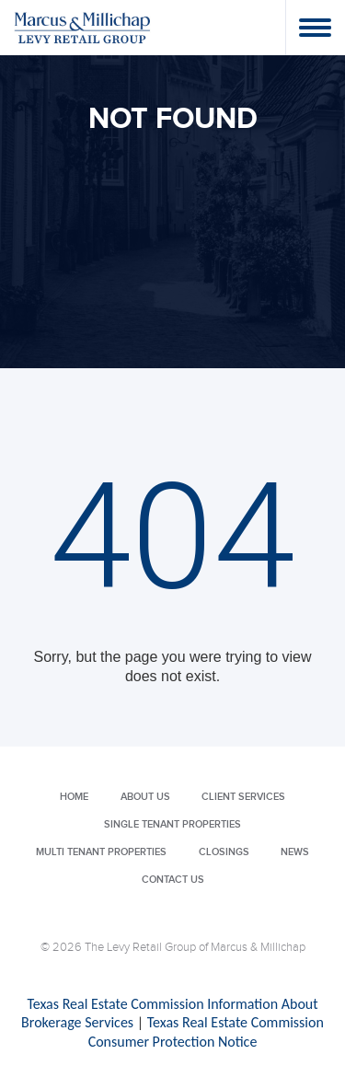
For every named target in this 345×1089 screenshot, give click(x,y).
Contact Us (173, 880)
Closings (224, 852)
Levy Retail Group (83, 27)
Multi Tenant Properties (101, 852)
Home (74, 797)
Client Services (243, 797)
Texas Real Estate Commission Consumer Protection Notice (206, 1032)
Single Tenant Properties (172, 824)
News (295, 852)
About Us (145, 797)
